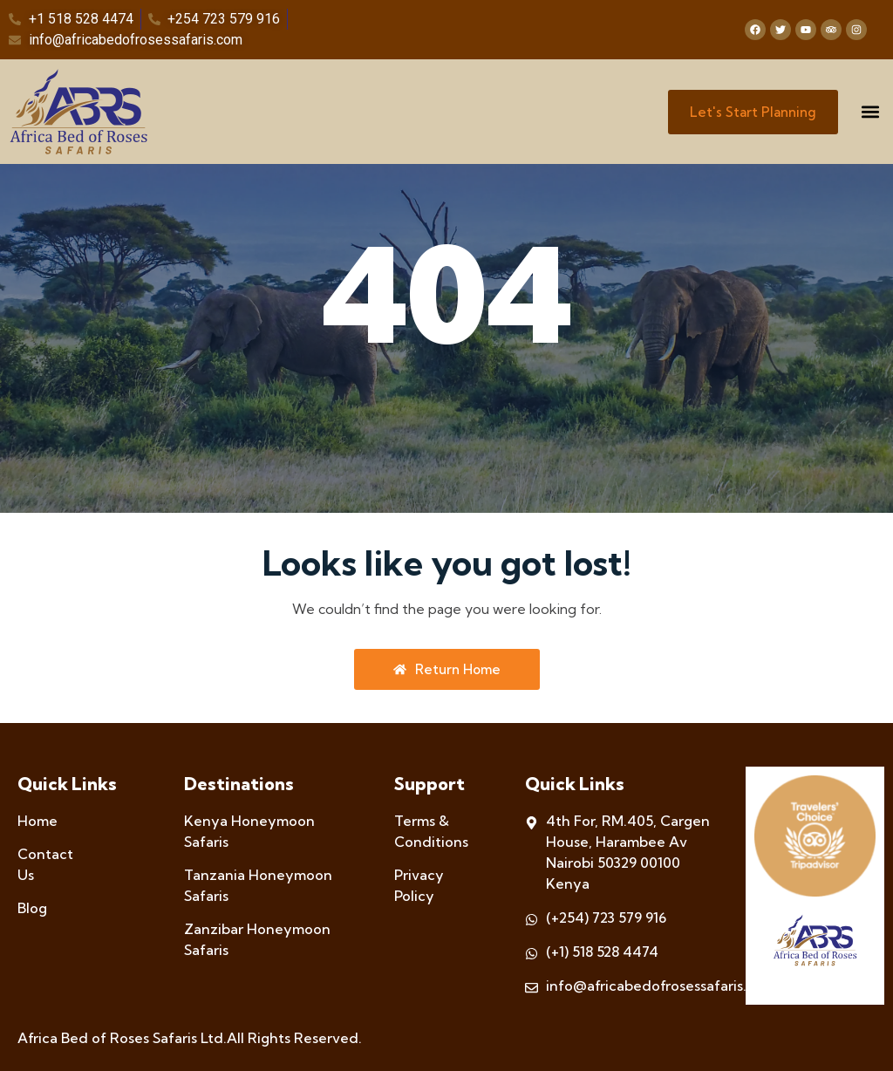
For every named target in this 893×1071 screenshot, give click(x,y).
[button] (870, 112)
